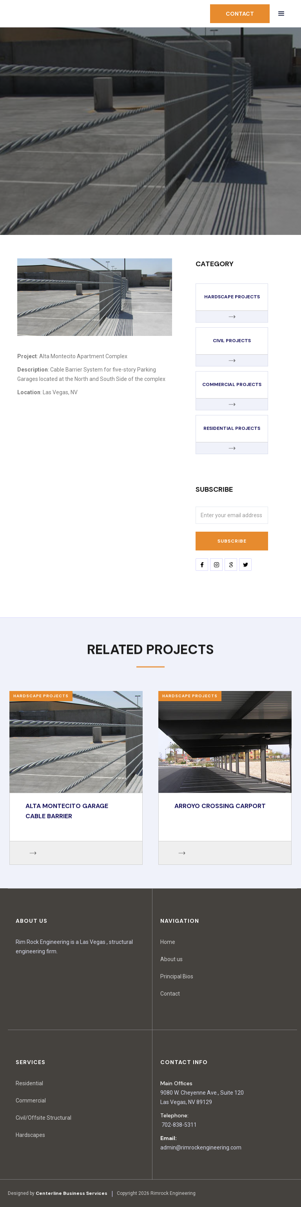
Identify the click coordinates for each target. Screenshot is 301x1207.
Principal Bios (176, 976)
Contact (170, 993)
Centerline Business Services (71, 1193)
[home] (47, 14)
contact (240, 13)
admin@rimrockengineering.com (200, 1147)
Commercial (31, 1100)
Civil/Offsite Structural (43, 1118)
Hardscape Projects (41, 695)
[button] (281, 13)
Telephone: (174, 1115)
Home (167, 942)
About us (171, 959)
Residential (29, 1083)
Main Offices (176, 1083)
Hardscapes (30, 1135)
